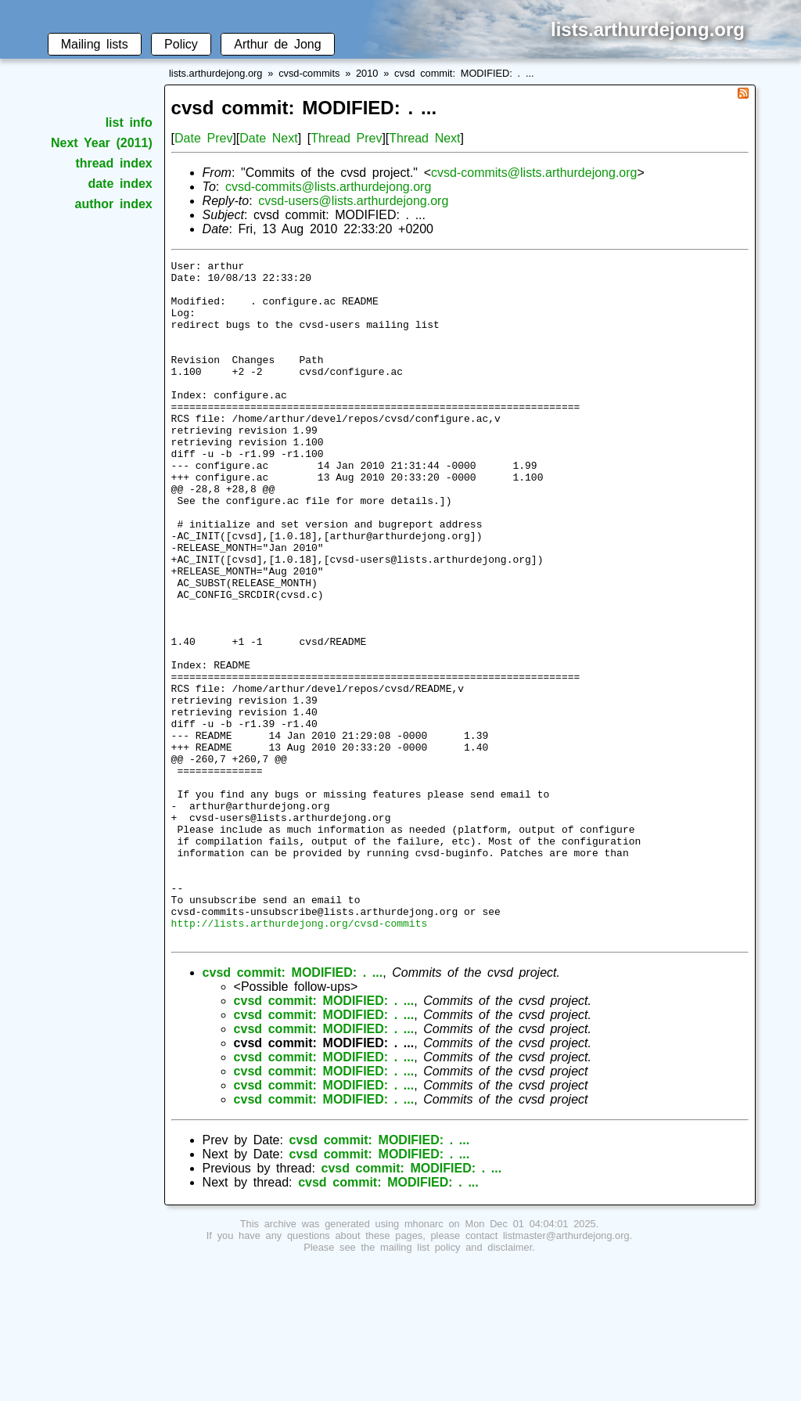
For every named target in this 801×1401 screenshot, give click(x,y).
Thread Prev (346, 138)
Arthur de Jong (277, 44)
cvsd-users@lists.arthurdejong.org (353, 200)
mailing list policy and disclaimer (456, 1383)
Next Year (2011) (102, 142)
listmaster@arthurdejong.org (566, 1372)
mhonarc (424, 1360)
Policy (181, 44)
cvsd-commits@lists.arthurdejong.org (534, 172)
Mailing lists (94, 44)
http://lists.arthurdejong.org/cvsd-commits (299, 1057)
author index (114, 204)
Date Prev (203, 138)
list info (129, 122)
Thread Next (424, 138)
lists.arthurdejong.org (216, 73)
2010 (367, 73)
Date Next (268, 138)
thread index (113, 163)
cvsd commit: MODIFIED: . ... (463, 73)
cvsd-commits (308, 73)
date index (120, 183)
